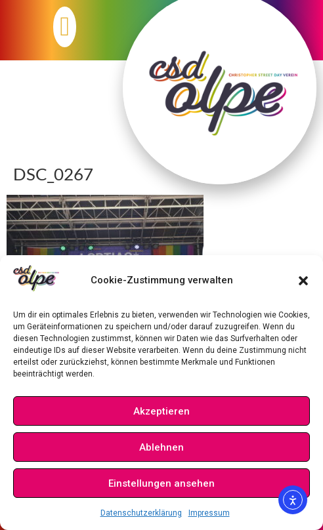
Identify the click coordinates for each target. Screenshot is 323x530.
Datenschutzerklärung (141, 513)
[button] (303, 280)
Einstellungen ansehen (161, 483)
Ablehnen (161, 447)
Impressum (209, 513)
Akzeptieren (161, 411)
